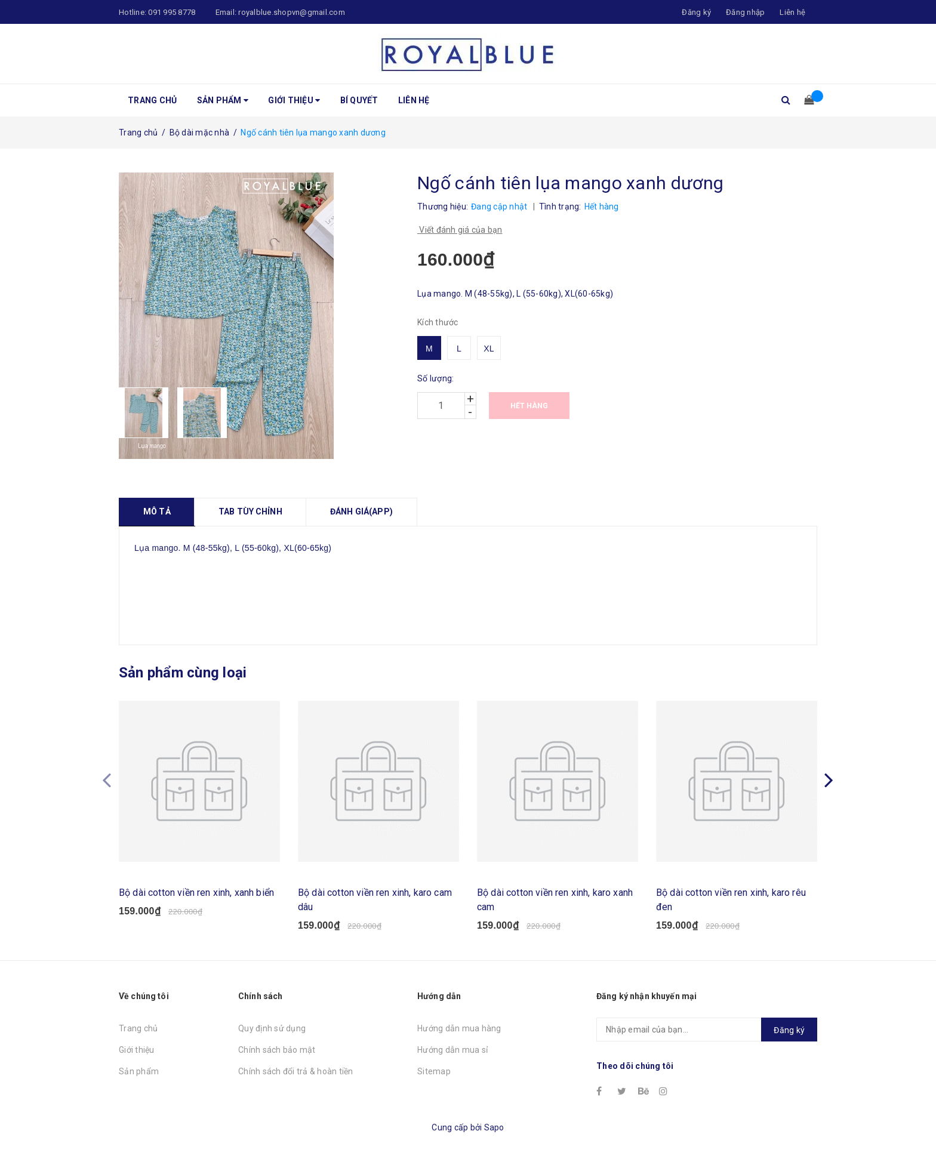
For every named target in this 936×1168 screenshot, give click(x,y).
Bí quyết (359, 100)
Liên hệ (792, 12)
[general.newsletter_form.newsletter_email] (706, 1029)
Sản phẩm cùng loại (183, 672)
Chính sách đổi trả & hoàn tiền (295, 1071)
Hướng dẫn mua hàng (459, 1028)
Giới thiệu (294, 100)
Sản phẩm (223, 100)
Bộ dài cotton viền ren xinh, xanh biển (196, 892)
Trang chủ (152, 100)
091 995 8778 (171, 12)
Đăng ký (789, 1030)
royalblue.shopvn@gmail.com (291, 12)
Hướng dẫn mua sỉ (452, 1050)
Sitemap (434, 1071)
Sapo (494, 1127)
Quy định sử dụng (272, 1028)
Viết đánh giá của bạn (460, 230)
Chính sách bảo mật (277, 1050)
